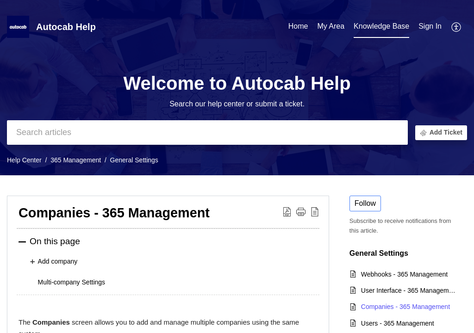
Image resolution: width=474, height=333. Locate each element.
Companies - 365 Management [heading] (114, 212)
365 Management (75, 160)
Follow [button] (365, 203)
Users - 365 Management (397, 323)
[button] (456, 26)
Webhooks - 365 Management (404, 274)
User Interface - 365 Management (409, 290)
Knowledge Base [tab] (381, 26)
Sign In (430, 26)
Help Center (24, 160)
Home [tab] (298, 26)
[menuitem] (430, 27)
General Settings (134, 160)
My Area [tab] (330, 26)
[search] (207, 132)
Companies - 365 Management (405, 306)
